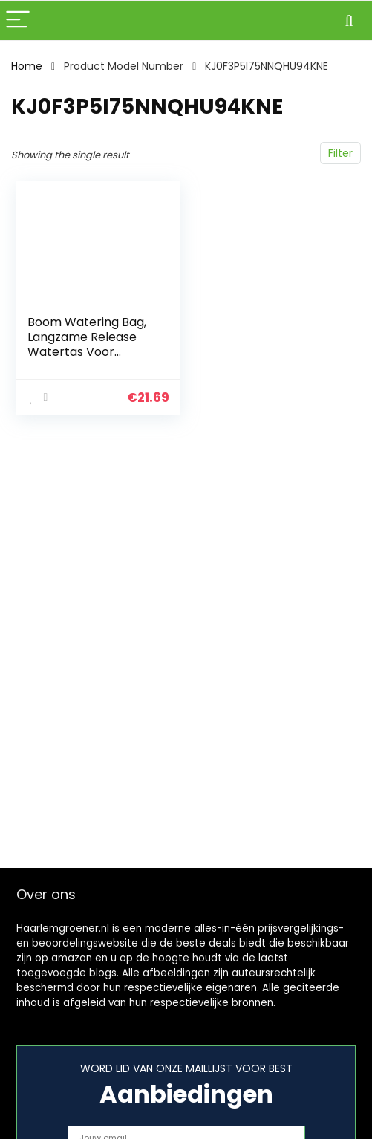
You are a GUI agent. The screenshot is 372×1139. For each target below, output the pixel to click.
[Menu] (18, 20)
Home (26, 66)
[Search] (349, 20)
